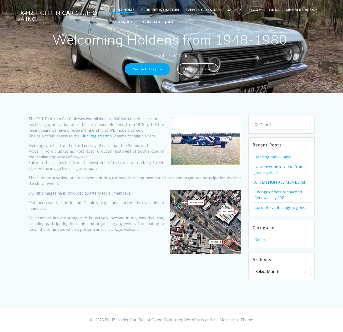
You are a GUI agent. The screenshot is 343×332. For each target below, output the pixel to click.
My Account (123, 22)
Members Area (300, 9)
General (261, 239)
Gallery (234, 9)
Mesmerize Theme (236, 319)
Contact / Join (158, 22)
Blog (253, 9)
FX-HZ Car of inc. (58, 16)
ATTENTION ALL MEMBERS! (279, 182)
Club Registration (160, 9)
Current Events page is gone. (280, 207)
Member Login (199, 69)
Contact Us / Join (147, 69)
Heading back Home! (272, 157)
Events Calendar (203, 9)
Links (274, 9)
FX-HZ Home (123, 9)
